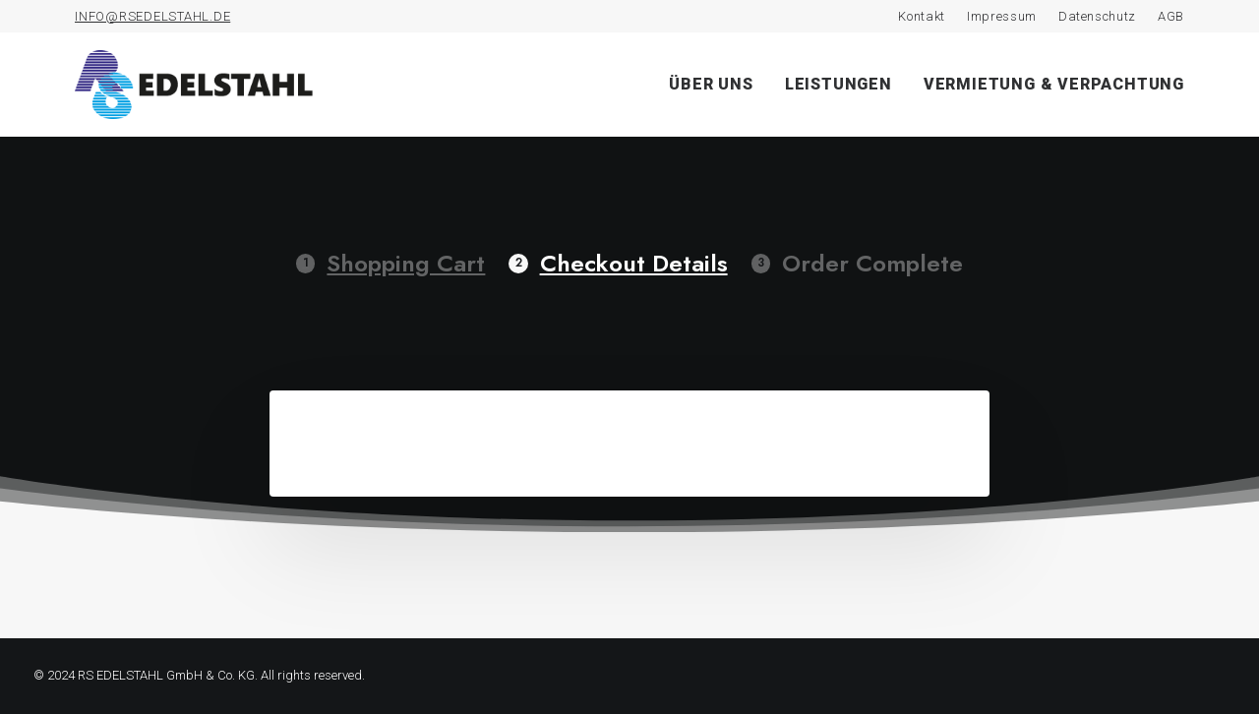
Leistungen (838, 84)
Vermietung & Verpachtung (1054, 84)
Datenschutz (1097, 16)
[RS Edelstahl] (194, 84)
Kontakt (921, 16)
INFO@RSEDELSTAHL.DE (152, 16)
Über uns (710, 84)
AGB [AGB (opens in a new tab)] (1171, 16)
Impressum (1002, 16)
